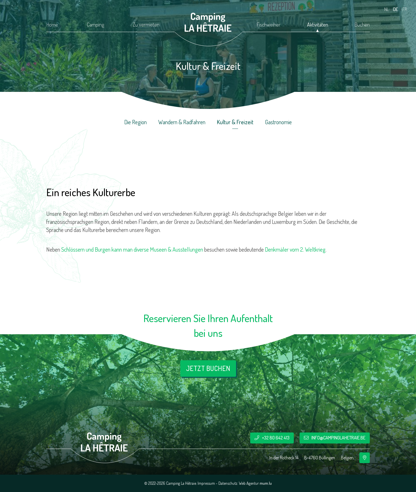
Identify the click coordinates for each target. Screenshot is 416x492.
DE (395, 9)
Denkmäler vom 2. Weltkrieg (295, 249)
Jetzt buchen (208, 368)
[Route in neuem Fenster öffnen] (364, 457)
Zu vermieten (146, 24)
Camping (95, 24)
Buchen (362, 24)
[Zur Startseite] (208, 22)
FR (404, 9)
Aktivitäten (317, 24)
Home (52, 24)
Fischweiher (269, 24)
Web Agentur (249, 483)
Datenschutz (227, 483)
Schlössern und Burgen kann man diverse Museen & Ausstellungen (132, 249)
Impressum (206, 483)
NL (386, 9)
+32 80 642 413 (275, 438)
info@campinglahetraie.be (338, 438)
